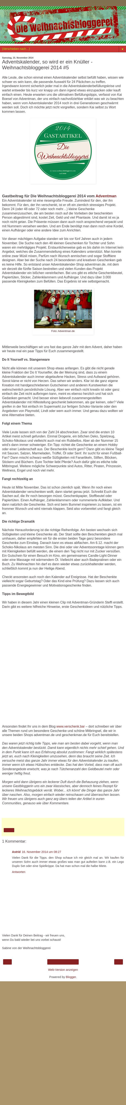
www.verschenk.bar (70, 726)
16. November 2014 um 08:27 (41, 852)
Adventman (106, 196)
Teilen (9, 830)
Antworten (18, 872)
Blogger (71, 977)
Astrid (16, 852)
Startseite (63, 961)
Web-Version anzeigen (63, 969)
